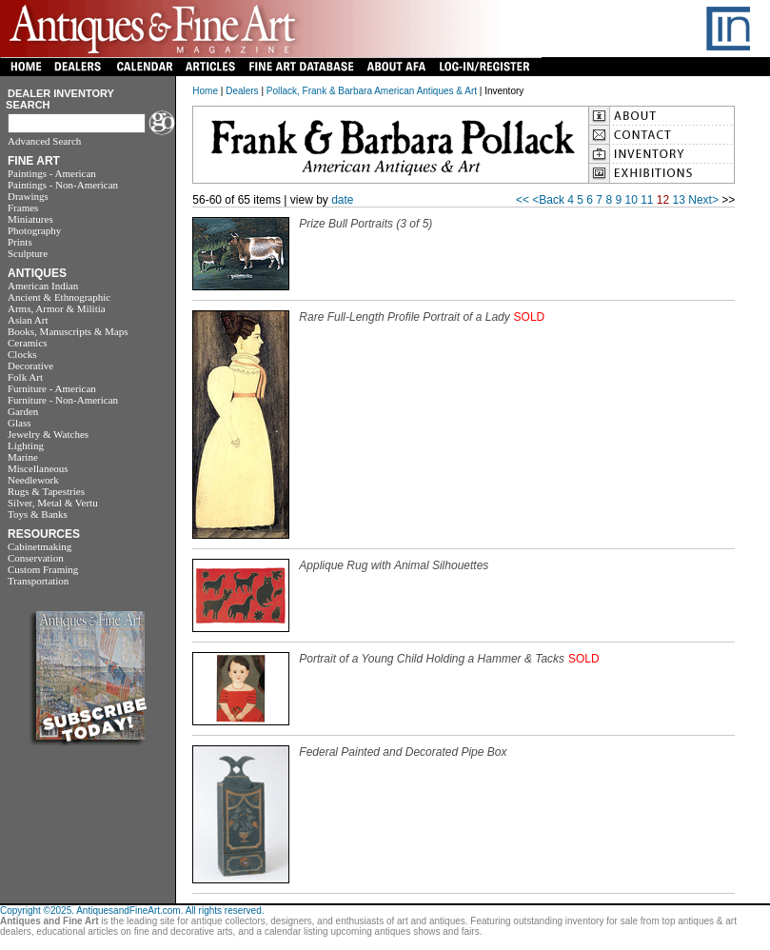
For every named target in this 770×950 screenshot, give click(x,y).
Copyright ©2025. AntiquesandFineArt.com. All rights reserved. (132, 910)
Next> (703, 200)
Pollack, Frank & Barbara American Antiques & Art (372, 91)
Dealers (242, 91)
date (342, 200)
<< (522, 200)
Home (205, 91)
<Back (548, 200)
